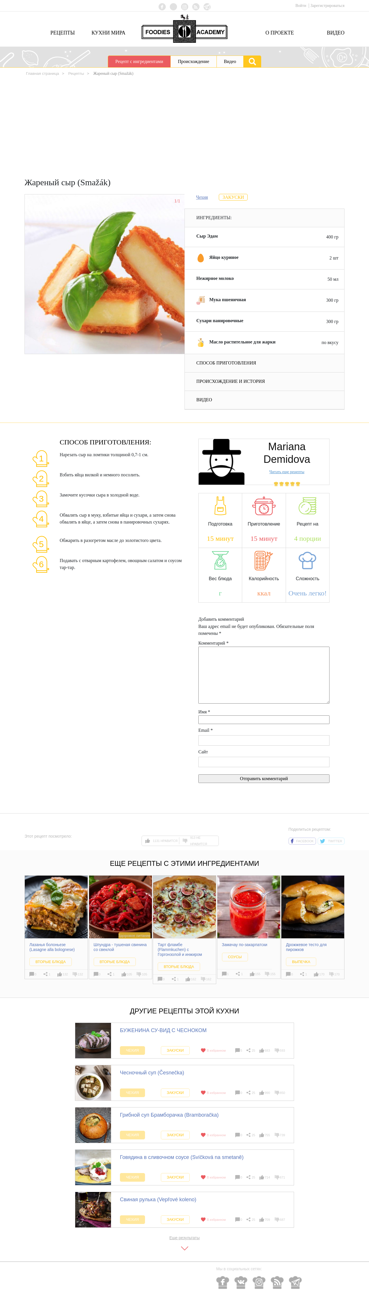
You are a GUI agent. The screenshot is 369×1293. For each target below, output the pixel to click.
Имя (204, 711)
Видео (335, 33)
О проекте (280, 33)
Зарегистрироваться (327, 5)
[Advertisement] (184, 128)
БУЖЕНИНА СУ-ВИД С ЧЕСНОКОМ (163, 1030)
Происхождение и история (230, 381)
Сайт (203, 751)
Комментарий (213, 643)
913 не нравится (195, 840)
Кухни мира (108, 33)
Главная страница (43, 73)
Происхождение (193, 61)
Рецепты (62, 33)
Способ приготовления (226, 362)
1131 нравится (161, 841)
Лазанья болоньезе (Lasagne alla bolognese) (52, 947)
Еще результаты (184, 1237)
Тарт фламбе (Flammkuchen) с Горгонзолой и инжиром (180, 949)
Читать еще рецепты (286, 471)
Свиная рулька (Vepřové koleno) (158, 1199)
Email (205, 730)
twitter (331, 841)
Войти (301, 5)
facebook (302, 841)
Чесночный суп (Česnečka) (152, 1072)
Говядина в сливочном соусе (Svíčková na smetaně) (182, 1157)
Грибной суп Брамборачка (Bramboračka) (169, 1115)
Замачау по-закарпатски (245, 944)
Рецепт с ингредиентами (139, 61)
